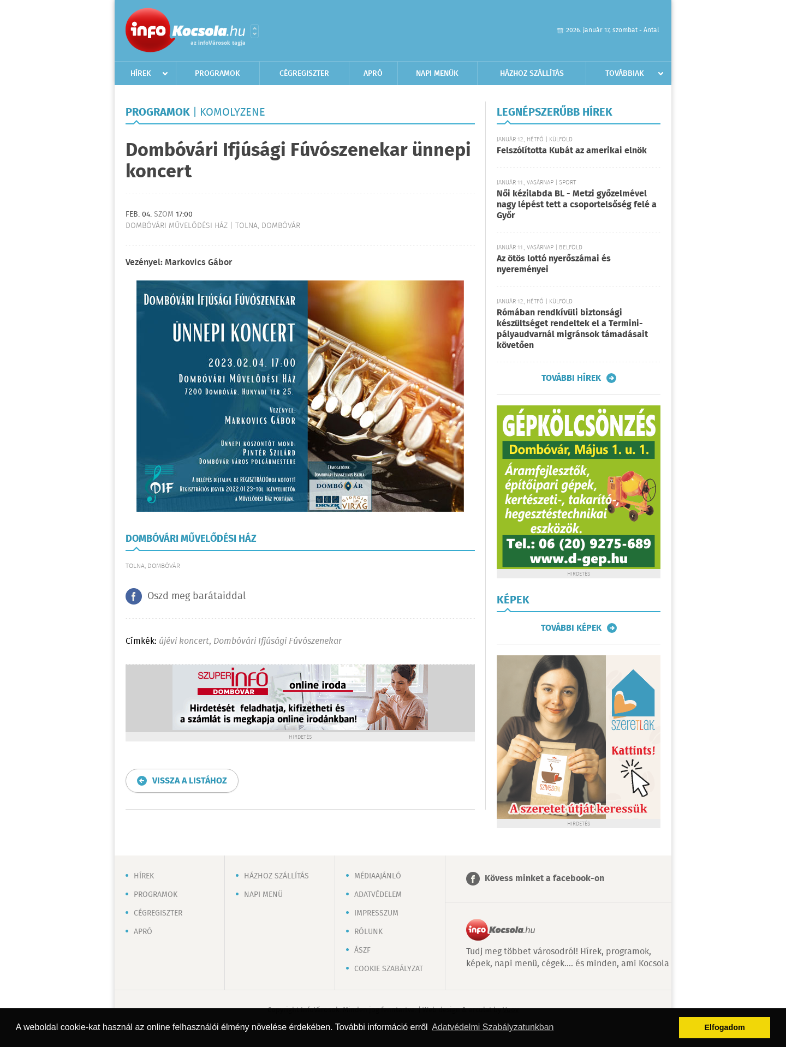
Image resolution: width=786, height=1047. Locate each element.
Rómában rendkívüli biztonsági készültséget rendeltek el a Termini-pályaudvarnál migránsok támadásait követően (572, 329)
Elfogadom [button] (725, 1027)
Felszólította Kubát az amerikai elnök (572, 151)
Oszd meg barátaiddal (196, 596)
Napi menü (263, 895)
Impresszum (376, 913)
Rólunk (368, 932)
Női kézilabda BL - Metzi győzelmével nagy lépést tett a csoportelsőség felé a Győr (577, 205)
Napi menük (437, 74)
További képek (571, 628)
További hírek (571, 378)
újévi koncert (184, 641)
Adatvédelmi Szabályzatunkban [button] (492, 1027)
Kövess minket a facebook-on (544, 879)
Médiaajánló (377, 876)
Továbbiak (624, 74)
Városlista (255, 31)
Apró (373, 74)
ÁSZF (362, 950)
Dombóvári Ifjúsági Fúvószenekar (277, 641)
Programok (217, 74)
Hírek (140, 74)
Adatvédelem (378, 895)
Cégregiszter (304, 74)
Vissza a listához (189, 781)
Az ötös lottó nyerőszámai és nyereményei (554, 264)
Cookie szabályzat (388, 969)
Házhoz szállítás (532, 74)
